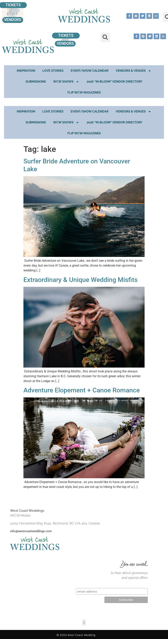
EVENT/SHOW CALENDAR (89, 71)
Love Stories (52, 71)
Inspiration (26, 71)
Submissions (36, 81)
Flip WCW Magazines (84, 92)
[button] (105, 37)
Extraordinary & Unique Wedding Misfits (80, 280)
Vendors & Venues (133, 70)
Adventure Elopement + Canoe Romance (81, 390)
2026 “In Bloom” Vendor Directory (114, 81)
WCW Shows (66, 81)
